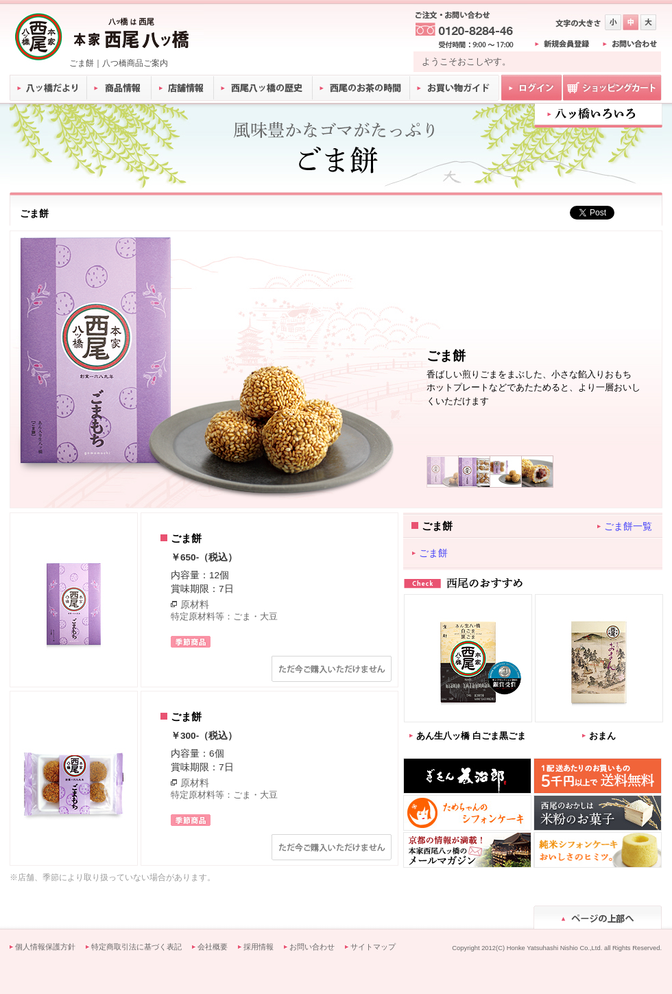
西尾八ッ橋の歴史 (263, 88)
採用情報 (258, 947)
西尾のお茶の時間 (361, 88)
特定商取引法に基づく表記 (136, 947)
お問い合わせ (312, 947)
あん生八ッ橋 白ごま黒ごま (471, 736)
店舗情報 (183, 88)
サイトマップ (373, 947)
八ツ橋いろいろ (598, 114)
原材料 (194, 604)
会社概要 (212, 947)
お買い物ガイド (454, 88)
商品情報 (119, 88)
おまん (602, 736)
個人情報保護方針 (45, 947)
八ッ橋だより (48, 88)
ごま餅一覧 (628, 526)
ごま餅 (433, 552)
